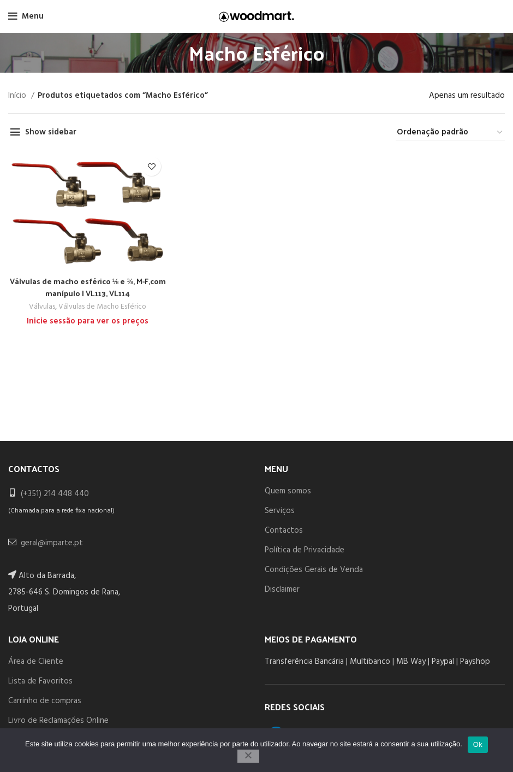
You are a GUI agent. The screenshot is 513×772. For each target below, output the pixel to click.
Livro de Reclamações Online (58, 720)
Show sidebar (50, 132)
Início (18, 95)
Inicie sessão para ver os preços (87, 320)
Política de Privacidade (304, 550)
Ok (477, 744)
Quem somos (288, 491)
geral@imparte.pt (52, 543)
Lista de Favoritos (40, 681)
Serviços (280, 510)
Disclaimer (282, 589)
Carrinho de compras (44, 701)
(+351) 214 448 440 (55, 493)
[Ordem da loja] (450, 132)
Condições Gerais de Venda (314, 569)
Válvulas (40, 307)
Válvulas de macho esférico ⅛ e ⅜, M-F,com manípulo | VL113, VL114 (87, 287)
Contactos (284, 530)
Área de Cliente (35, 661)
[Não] (248, 756)
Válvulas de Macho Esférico (102, 307)
